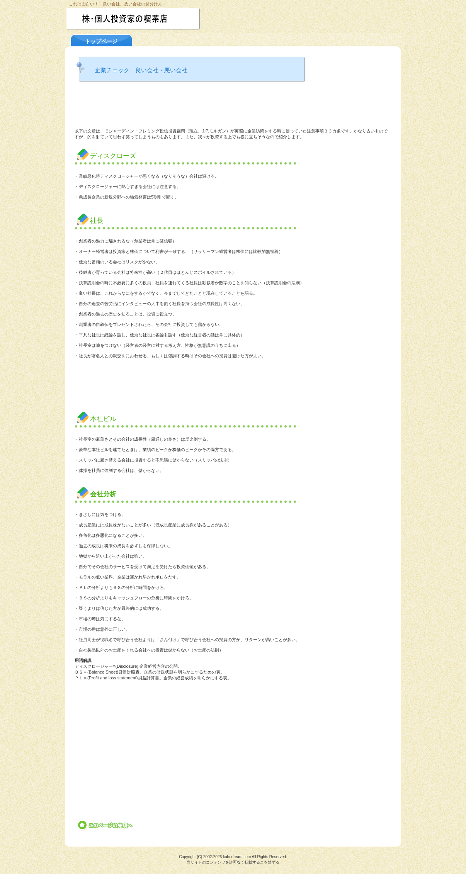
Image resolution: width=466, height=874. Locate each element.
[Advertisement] (233, 106)
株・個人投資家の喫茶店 (148, 18)
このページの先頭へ (106, 825)
